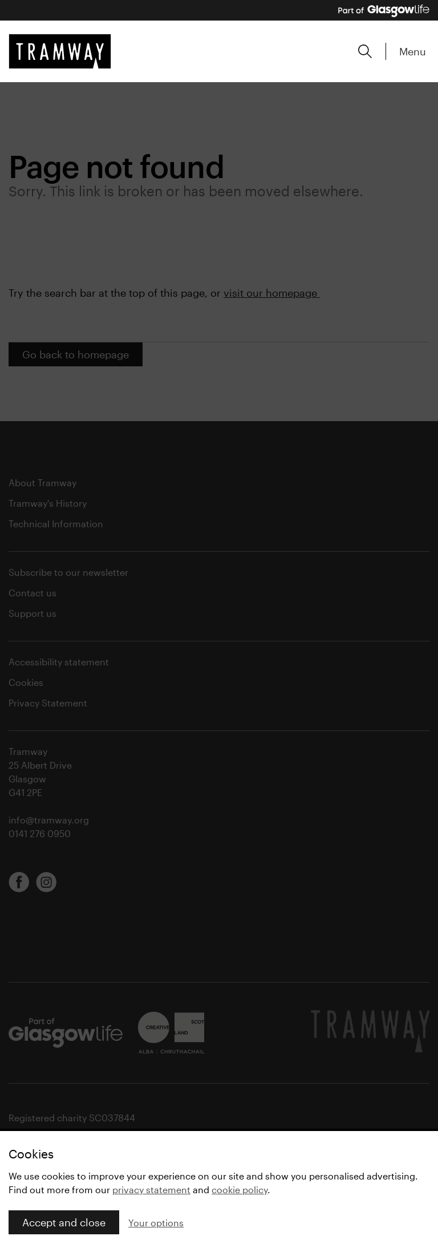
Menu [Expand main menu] (412, 51)
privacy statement (151, 1189)
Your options (156, 1222)
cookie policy (239, 1189)
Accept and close (64, 1222)
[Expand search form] (365, 51)
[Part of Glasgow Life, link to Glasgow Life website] (383, 11)
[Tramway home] (60, 51)
